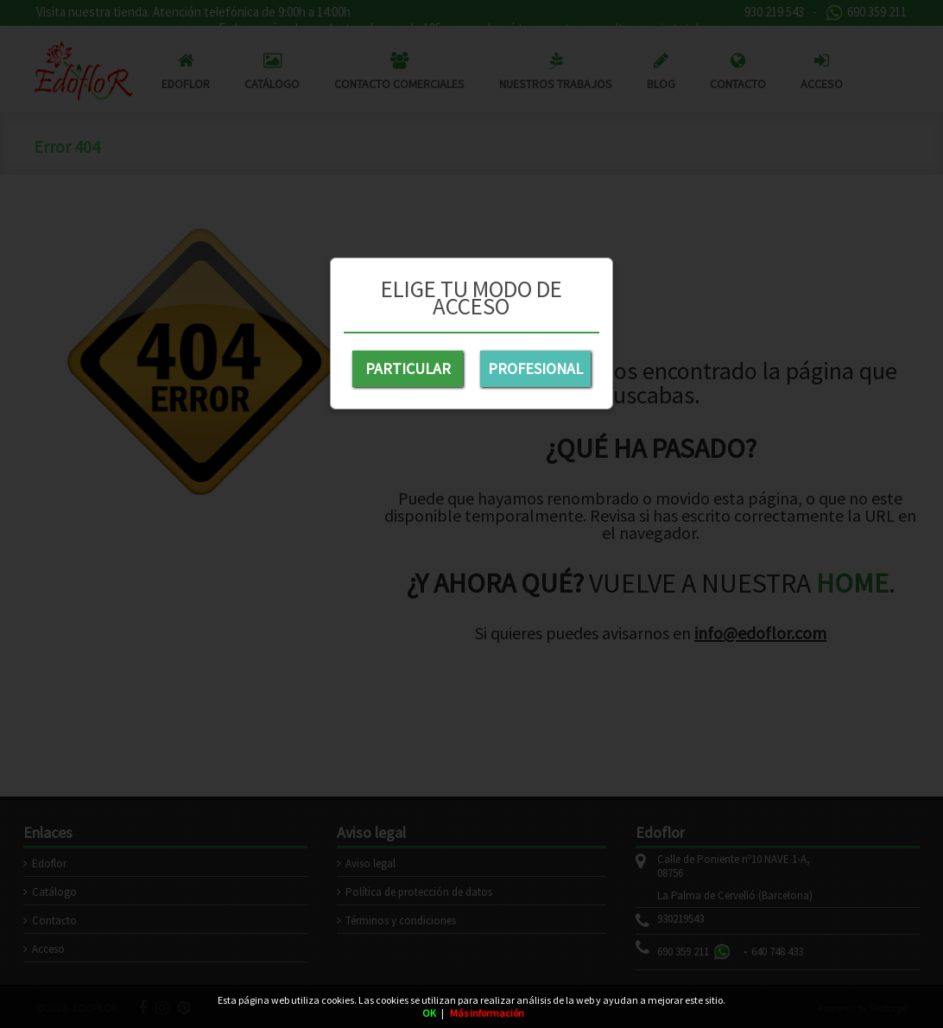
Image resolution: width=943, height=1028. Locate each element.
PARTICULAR (408, 368)
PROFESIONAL (535, 368)
